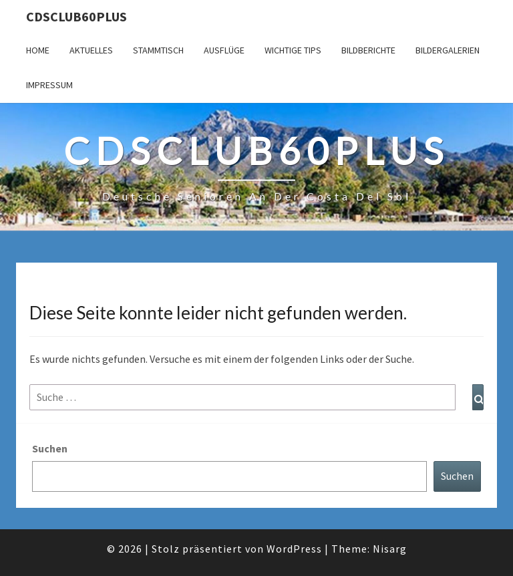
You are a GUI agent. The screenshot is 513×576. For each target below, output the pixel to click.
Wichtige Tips (293, 50)
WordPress (294, 548)
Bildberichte (368, 50)
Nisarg (390, 548)
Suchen (49, 448)
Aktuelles (91, 50)
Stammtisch (158, 50)
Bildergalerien (447, 50)
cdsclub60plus (76, 16)
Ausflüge (224, 50)
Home (37, 50)
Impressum (49, 85)
